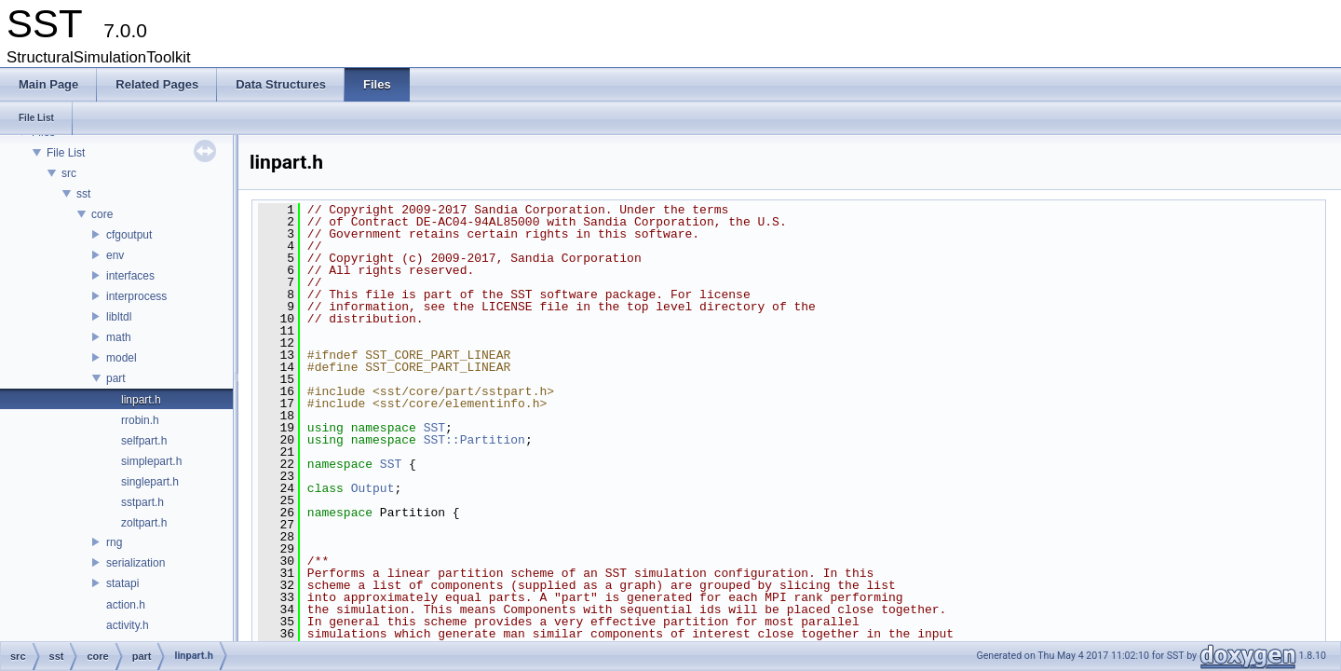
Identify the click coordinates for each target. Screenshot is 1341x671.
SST (434, 427)
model (121, 357)
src (68, 173)
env (115, 255)
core (102, 214)
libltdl (118, 316)
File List (66, 152)
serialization (135, 562)
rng (114, 542)
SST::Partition (474, 439)
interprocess (136, 296)
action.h (125, 604)
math (118, 337)
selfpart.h (144, 440)
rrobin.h (140, 420)
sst (83, 193)
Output (373, 488)
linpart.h (141, 399)
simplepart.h (151, 461)
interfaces (130, 275)
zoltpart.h (144, 522)
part (116, 378)
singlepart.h (150, 481)
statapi (122, 583)
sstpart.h (142, 502)
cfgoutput (129, 234)
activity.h (127, 625)
